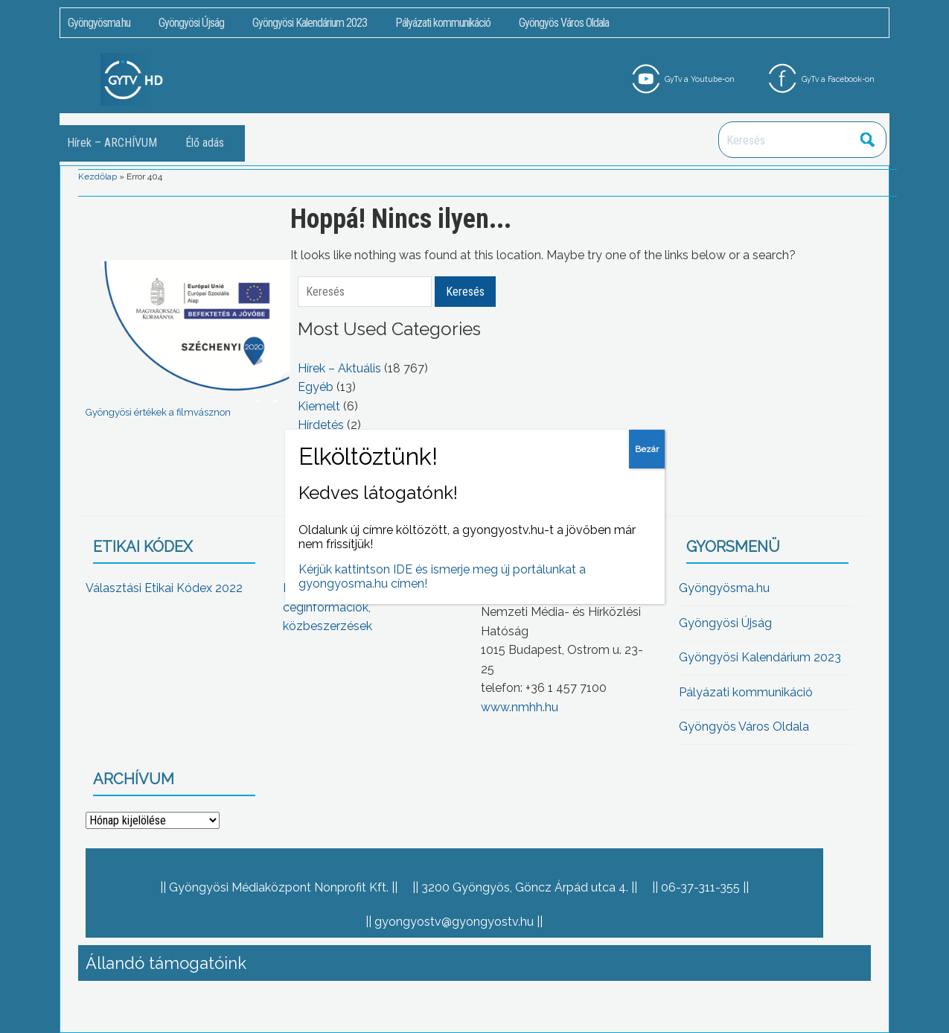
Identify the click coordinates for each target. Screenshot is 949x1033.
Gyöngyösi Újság (191, 23)
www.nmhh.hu (519, 707)
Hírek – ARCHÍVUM (112, 143)
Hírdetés (321, 425)
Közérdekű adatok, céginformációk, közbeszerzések (335, 607)
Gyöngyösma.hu (99, 23)
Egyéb (315, 387)
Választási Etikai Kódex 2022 (164, 588)
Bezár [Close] (647, 449)
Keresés (867, 139)
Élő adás (204, 143)
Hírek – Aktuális (339, 368)
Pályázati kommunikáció (443, 23)
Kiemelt (319, 406)
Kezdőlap (97, 176)
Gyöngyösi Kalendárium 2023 (309, 23)
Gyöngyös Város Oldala (564, 23)
